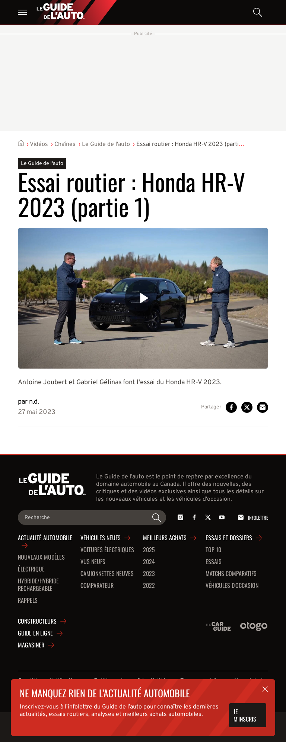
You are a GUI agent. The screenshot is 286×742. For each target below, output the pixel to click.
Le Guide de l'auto (106, 144)
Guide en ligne (35, 633)
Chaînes (65, 144)
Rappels (28, 600)
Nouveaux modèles (41, 557)
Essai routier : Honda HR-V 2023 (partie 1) (192, 144)
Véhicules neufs (100, 538)
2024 (149, 562)
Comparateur (97, 586)
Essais (214, 562)
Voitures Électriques (107, 550)
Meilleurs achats (165, 538)
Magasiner (31, 645)
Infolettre (251, 517)
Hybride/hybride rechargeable (38, 585)
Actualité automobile (45, 538)
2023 (149, 574)
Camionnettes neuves (107, 574)
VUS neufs (92, 562)
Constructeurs (37, 621)
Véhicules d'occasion (232, 586)
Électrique (31, 569)
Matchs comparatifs (231, 574)
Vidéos (39, 144)
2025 (149, 550)
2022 (149, 586)
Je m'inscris (244, 715)
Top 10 (213, 550)
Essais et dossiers (229, 538)
